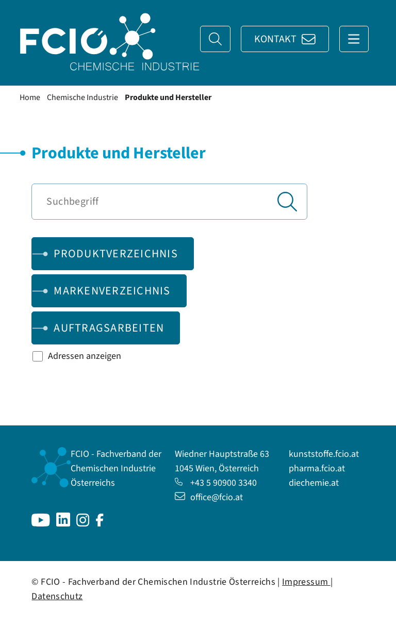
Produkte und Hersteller (168, 97)
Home (30, 97)
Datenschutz (56, 596)
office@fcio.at (209, 497)
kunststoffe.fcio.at (324, 454)
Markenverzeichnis (112, 291)
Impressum (306, 581)
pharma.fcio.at (317, 468)
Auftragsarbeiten (109, 328)
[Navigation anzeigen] (354, 39)
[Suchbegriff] (169, 202)
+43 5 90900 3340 (216, 482)
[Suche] (215, 39)
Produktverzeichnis (116, 253)
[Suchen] (287, 202)
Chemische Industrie (82, 97)
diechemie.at (314, 482)
